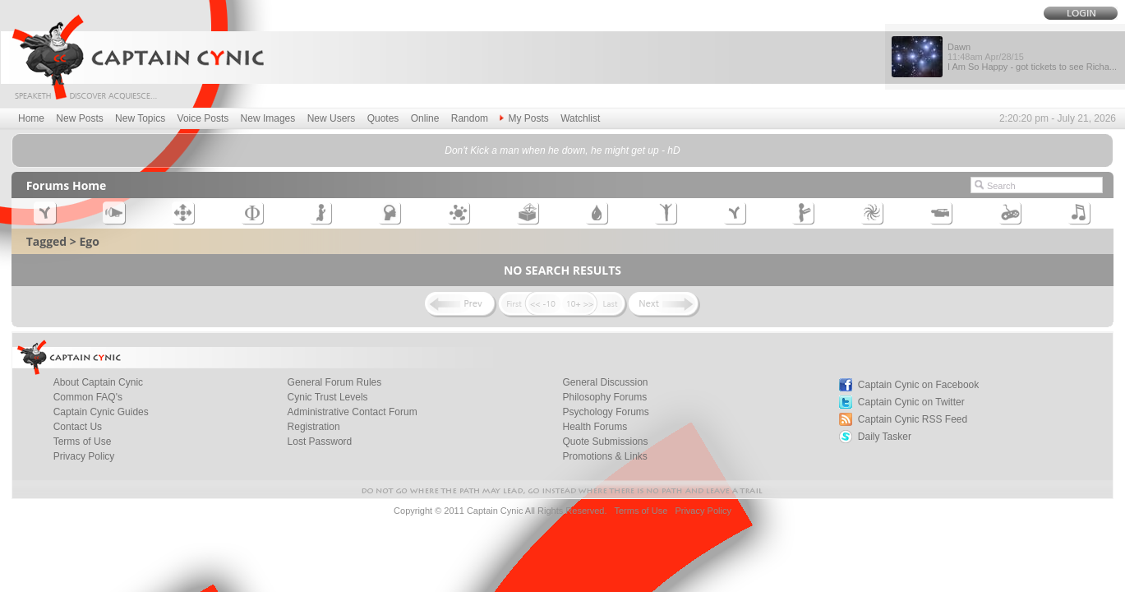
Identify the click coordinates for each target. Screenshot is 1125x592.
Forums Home (66, 185)
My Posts (524, 118)
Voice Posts (203, 118)
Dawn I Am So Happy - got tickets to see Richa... (1032, 57)
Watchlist (580, 118)
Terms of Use (82, 441)
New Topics (140, 118)
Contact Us (77, 426)
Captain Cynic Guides (101, 412)
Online (425, 118)
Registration (314, 426)
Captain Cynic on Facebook (918, 385)
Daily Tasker (884, 436)
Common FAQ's (87, 397)
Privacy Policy (84, 456)
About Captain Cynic (98, 382)
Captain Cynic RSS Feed (912, 419)
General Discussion (605, 382)
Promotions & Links (604, 456)
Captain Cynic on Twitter (911, 402)
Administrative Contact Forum (352, 412)
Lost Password (320, 441)
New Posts (79, 118)
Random (469, 118)
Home (31, 118)
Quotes (383, 118)
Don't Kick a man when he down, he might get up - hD (562, 150)
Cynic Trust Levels (328, 397)
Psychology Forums (605, 412)
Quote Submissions (605, 441)
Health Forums (594, 426)
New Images (268, 118)
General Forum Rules (335, 382)
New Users (331, 118)
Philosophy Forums (604, 397)
